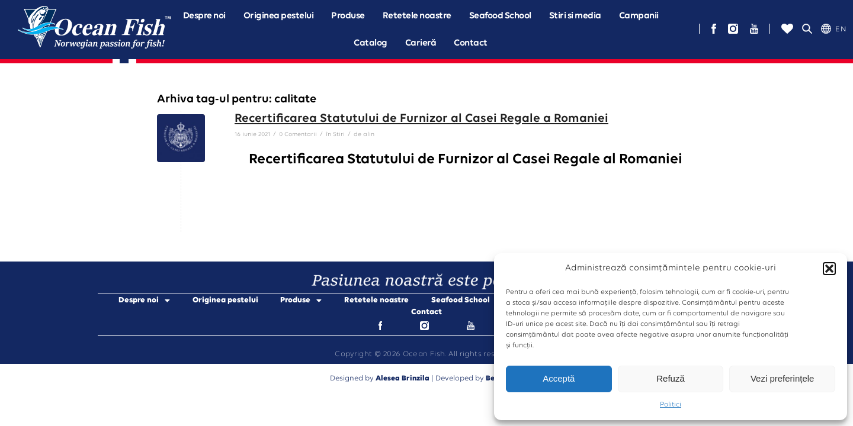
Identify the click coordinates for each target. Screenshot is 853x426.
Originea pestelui (278, 16)
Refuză (670, 378)
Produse (348, 16)
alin (368, 134)
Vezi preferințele (782, 378)
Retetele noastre (417, 16)
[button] (829, 269)
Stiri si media (575, 16)
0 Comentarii (298, 134)
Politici (670, 404)
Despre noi (204, 16)
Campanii (639, 16)
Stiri (339, 134)
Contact (471, 43)
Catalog (370, 43)
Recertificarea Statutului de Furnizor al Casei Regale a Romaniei (421, 118)
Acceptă (559, 378)
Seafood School (500, 16)
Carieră (421, 43)
